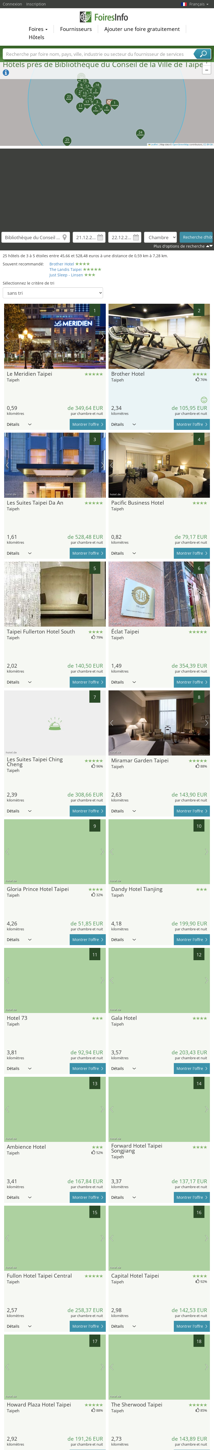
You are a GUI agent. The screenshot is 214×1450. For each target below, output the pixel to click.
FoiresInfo (107, 16)
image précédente (7, 336)
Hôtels (36, 37)
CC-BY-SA (208, 144)
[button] (107, 100)
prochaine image (102, 336)
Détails (19, 424)
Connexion (12, 4)
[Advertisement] (107, 187)
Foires (38, 29)
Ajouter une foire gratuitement (142, 29)
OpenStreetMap (180, 144)
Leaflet (153, 144)
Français (199, 4)
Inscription (36, 4)
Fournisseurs (76, 29)
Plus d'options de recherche (179, 246)
